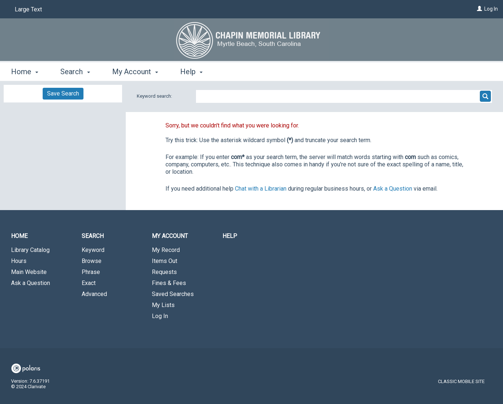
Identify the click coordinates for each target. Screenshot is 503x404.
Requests (164, 271)
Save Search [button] (63, 93)
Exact (89, 282)
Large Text (28, 9)
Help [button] (191, 71)
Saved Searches (173, 294)
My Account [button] (135, 71)
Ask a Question (30, 282)
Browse (91, 260)
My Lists (163, 305)
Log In (491, 9)
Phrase (91, 271)
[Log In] (479, 9)
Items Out (164, 260)
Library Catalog (30, 249)
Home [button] (24, 71)
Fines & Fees (169, 282)
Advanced (94, 294)
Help (229, 235)
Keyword (93, 249)
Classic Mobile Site (461, 381)
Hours (18, 260)
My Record (166, 249)
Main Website (29, 271)
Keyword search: (155, 96)
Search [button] (75, 71)
